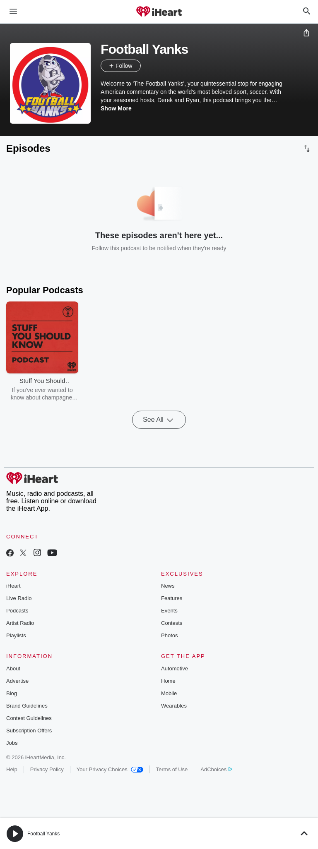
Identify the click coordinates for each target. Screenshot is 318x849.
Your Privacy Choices (110, 769)
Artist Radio (20, 623)
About (13, 668)
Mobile (169, 693)
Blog (11, 693)
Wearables (174, 706)
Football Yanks (43, 834)
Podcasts (17, 610)
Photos (169, 635)
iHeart (13, 586)
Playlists (16, 635)
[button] (149, 66)
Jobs (11, 743)
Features (171, 598)
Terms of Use (172, 769)
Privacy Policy (47, 769)
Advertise (17, 681)
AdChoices (216, 769)
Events (169, 610)
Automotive (174, 668)
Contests (171, 623)
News (168, 586)
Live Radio (18, 598)
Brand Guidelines (27, 706)
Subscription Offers (29, 730)
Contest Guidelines (29, 718)
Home (168, 681)
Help (11, 769)
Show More (116, 108)
